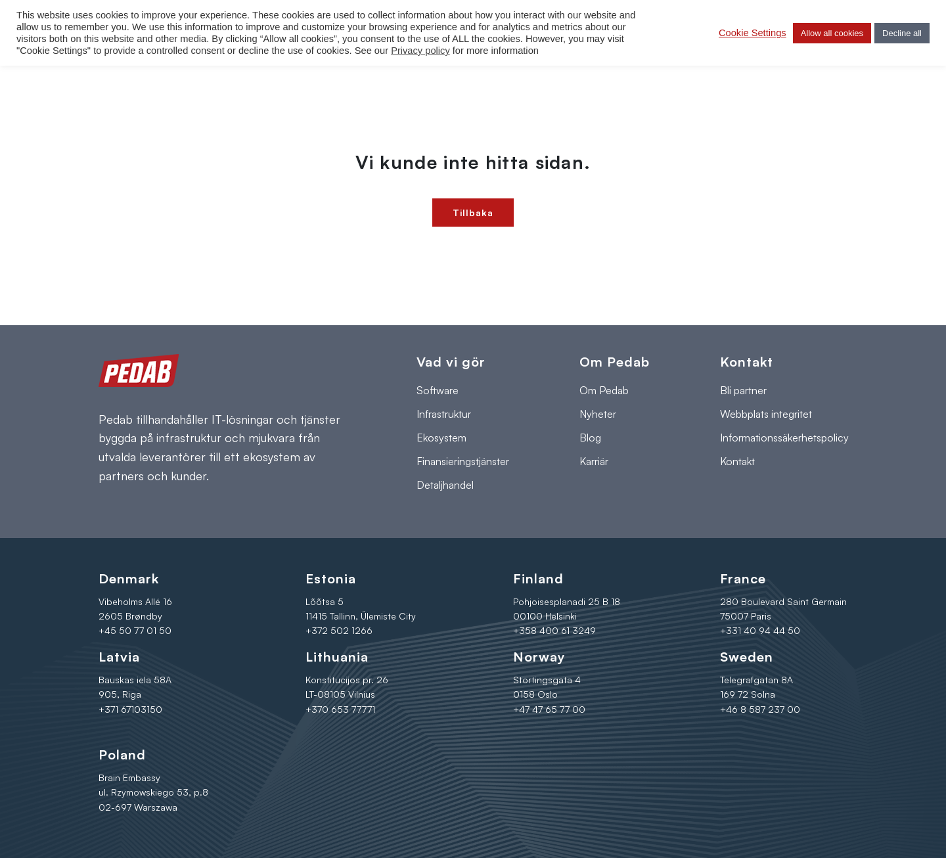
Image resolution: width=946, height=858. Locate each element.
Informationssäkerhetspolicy (784, 437)
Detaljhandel (445, 484)
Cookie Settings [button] (752, 33)
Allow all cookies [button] (832, 33)
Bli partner (743, 390)
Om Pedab (604, 390)
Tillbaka (473, 212)
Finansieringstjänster (463, 461)
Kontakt (737, 461)
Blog (590, 437)
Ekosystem (441, 437)
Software (438, 390)
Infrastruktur (444, 413)
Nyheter (597, 413)
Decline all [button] (902, 33)
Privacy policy (420, 50)
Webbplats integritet (766, 413)
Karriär (593, 461)
